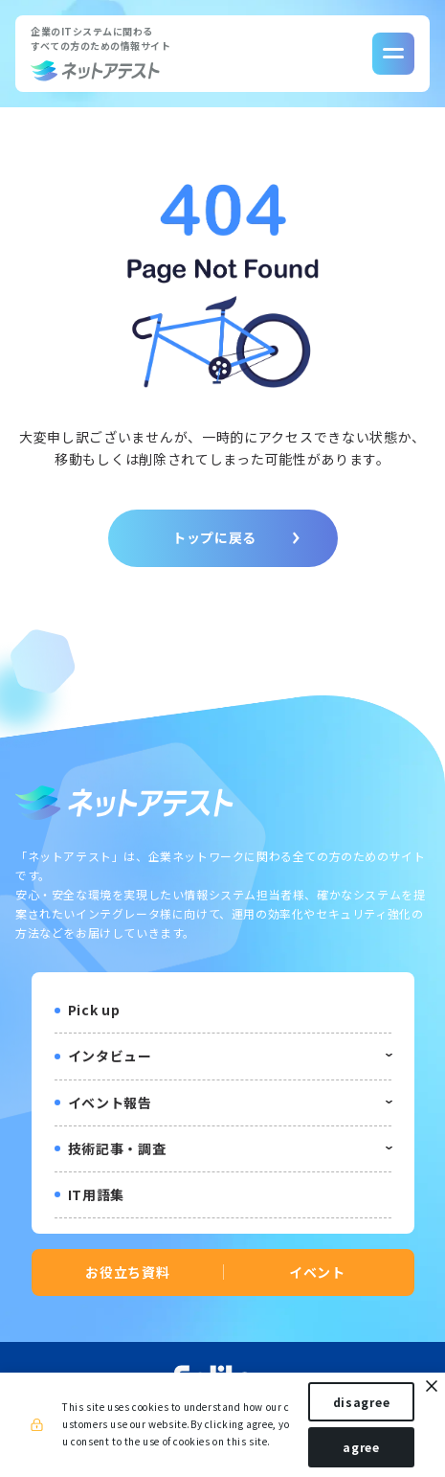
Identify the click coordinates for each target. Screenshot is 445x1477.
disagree (361, 1402)
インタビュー (110, 1055)
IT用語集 (96, 1194)
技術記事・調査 (117, 1148)
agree (361, 1447)
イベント (317, 1272)
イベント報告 (110, 1102)
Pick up (94, 1009)
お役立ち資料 (127, 1272)
